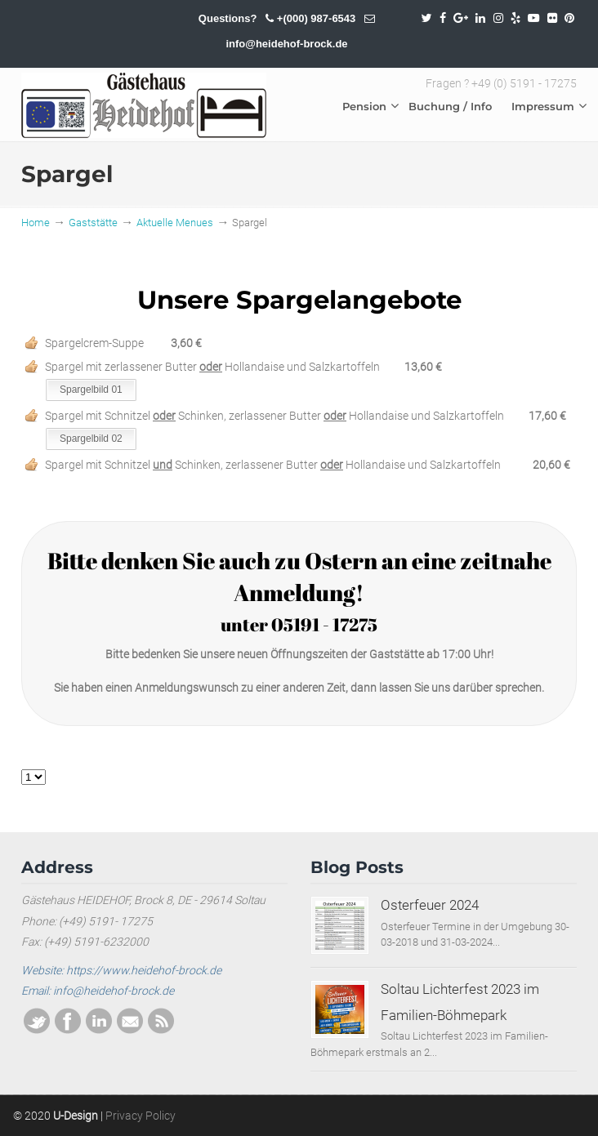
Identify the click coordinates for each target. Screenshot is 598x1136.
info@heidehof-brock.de (286, 44)
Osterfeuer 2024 (430, 905)
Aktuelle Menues (174, 222)
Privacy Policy (140, 1115)
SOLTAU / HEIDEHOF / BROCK (143, 105)
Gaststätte (93, 222)
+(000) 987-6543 (316, 18)
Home (35, 222)
